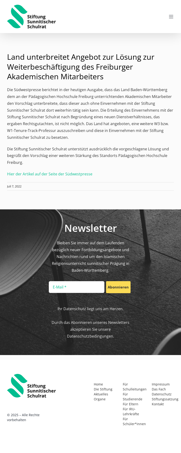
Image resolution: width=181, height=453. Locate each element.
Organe (100, 399)
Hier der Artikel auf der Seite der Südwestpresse (49, 174)
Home (98, 384)
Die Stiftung (103, 389)
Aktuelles (101, 394)
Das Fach (159, 389)
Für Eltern (130, 404)
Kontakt (158, 404)
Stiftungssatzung (165, 399)
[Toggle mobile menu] (171, 16)
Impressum (161, 384)
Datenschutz (162, 394)
